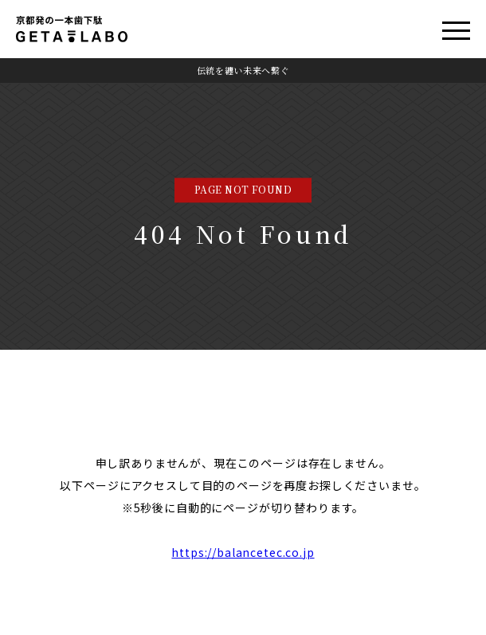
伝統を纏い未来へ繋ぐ (243, 70)
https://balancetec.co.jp (242, 552)
